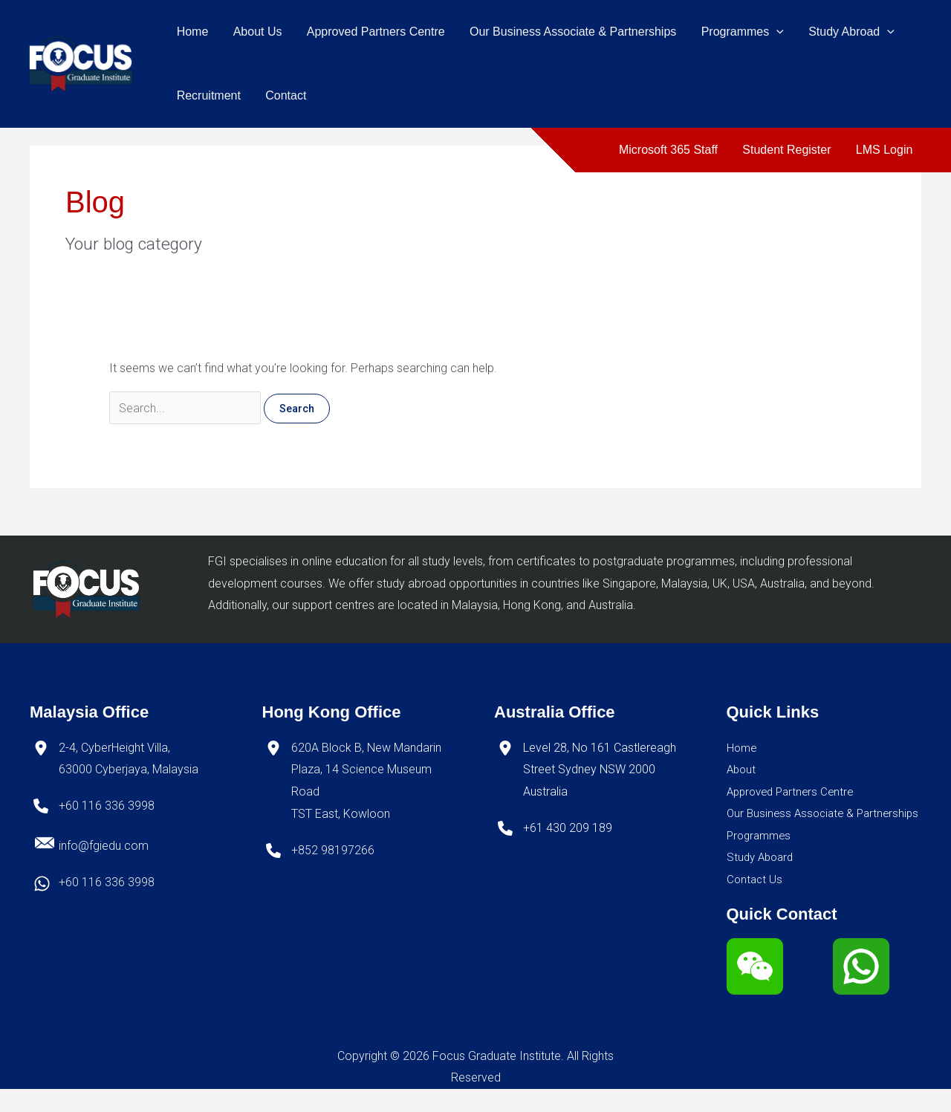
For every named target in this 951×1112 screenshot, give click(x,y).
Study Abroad (846, 32)
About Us (256, 31)
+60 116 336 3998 (107, 806)
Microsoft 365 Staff (670, 149)
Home (192, 31)
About (742, 770)
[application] (772, 32)
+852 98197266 (332, 850)
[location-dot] (41, 748)
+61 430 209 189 (567, 828)
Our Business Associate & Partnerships (569, 31)
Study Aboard (762, 880)
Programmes (738, 32)
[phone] (41, 807)
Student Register (788, 149)
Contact (284, 95)
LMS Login (885, 149)
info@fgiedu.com (104, 846)
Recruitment (208, 95)
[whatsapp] (42, 883)
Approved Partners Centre (374, 31)
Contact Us (756, 902)
